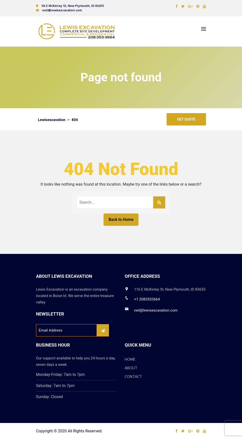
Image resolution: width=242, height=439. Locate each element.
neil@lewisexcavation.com (156, 310)
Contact (133, 376)
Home (130, 359)
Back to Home (121, 219)
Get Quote (186, 119)
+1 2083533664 (147, 299)
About (131, 368)
